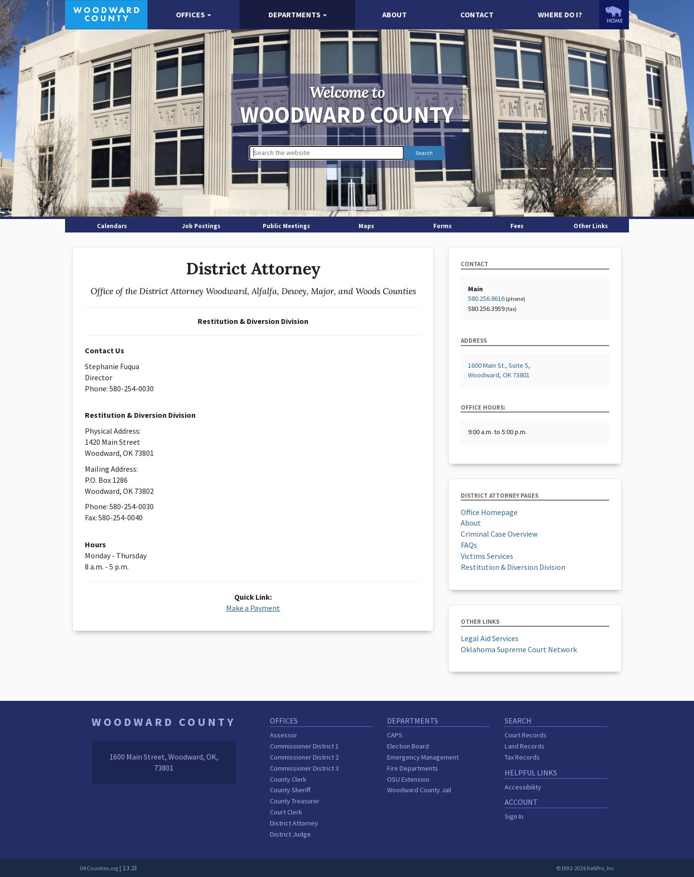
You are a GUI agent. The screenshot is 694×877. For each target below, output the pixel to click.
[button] (193, 14)
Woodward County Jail (419, 790)
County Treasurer (295, 801)
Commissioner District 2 (304, 757)
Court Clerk (286, 812)
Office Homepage (489, 512)
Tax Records (522, 757)
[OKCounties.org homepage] (614, 14)
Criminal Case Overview (499, 534)
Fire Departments (412, 768)
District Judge (290, 834)
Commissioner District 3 (304, 768)
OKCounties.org (99, 868)
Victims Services (487, 556)
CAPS (394, 735)
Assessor (283, 735)
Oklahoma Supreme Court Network (519, 649)
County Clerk (288, 779)
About (471, 523)
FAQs (469, 545)
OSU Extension (408, 779)
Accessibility (523, 787)
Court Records (526, 735)
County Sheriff (290, 790)
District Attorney (294, 823)
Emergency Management (423, 757)
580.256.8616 (486, 298)
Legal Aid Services (490, 638)
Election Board (408, 746)
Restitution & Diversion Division (513, 567)
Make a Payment (253, 608)
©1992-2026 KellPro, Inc (585, 868)
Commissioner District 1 (304, 746)
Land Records (525, 746)
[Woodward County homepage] (106, 13)
